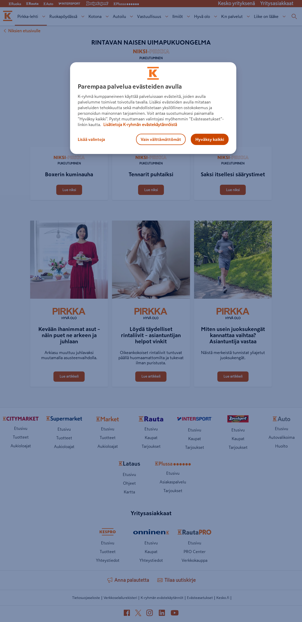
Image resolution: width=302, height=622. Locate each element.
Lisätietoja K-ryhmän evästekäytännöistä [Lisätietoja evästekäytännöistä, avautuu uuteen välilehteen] (139, 124)
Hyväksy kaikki (209, 139)
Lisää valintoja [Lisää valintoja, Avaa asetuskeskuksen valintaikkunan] (91, 139)
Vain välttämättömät (161, 139)
